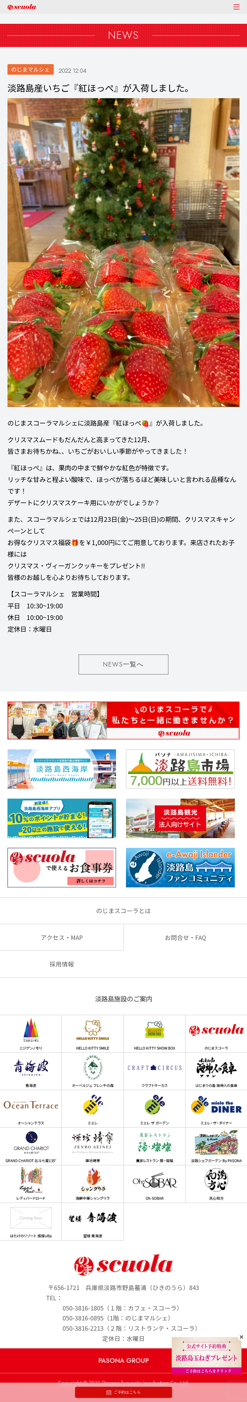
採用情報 (62, 964)
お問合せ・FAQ (185, 937)
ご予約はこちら (123, 1392)
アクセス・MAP (62, 937)
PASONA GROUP (123, 1360)
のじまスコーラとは (123, 910)
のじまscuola (21, 7)
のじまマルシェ (30, 69)
